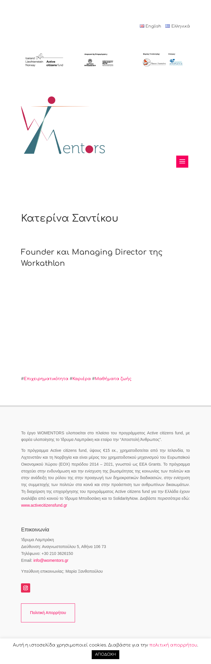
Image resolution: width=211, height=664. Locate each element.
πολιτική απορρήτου (173, 645)
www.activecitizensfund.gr (44, 505)
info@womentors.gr (50, 560)
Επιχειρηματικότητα (46, 379)
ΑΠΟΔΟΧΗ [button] (105, 655)
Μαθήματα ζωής (113, 379)
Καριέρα (81, 379)
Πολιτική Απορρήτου (48, 612)
